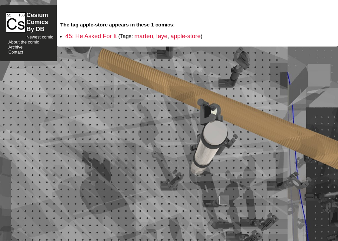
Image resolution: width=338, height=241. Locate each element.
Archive (15, 47)
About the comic (23, 42)
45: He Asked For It (91, 36)
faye (161, 36)
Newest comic (39, 36)
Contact (15, 52)
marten (144, 36)
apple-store (185, 36)
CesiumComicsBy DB (37, 22)
